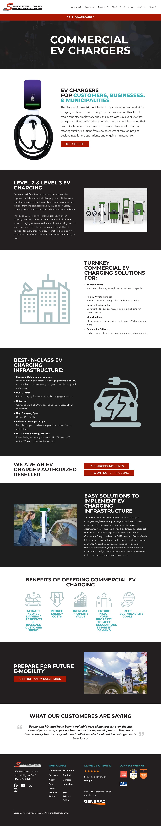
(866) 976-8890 (22, 779)
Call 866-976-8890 (80, 17)
